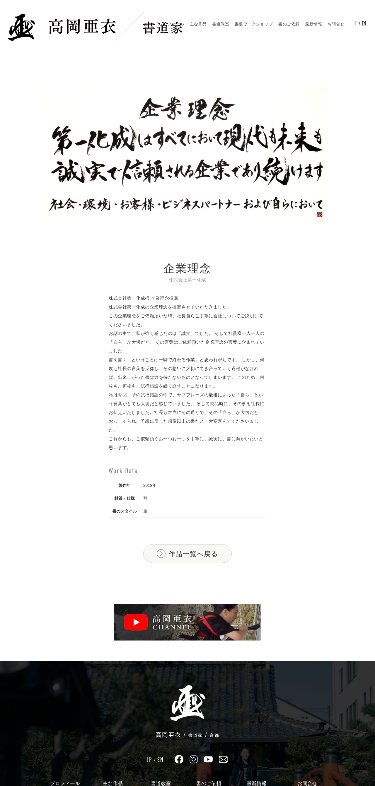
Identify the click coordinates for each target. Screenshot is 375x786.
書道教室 (220, 24)
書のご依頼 (289, 24)
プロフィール (171, 24)
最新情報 (313, 24)
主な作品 (198, 24)
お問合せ (336, 24)
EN (364, 23)
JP (355, 23)
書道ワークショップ (254, 24)
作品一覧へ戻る (193, 553)
